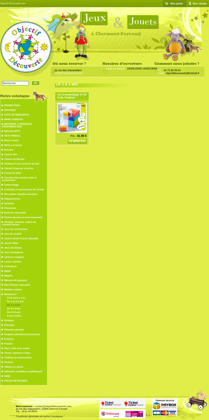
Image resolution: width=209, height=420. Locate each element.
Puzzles (8, 343)
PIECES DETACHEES (15, 380)
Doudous (9, 203)
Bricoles (8, 149)
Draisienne (10, 208)
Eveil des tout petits (15, 212)
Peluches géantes (14, 329)
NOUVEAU (10, 110)
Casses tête (10, 154)
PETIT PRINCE (12, 136)
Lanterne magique (14, 257)
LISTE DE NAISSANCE (16, 114)
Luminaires (10, 266)
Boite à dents (11, 140)
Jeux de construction (16, 229)
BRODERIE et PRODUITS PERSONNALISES (17, 125)
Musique (9, 320)
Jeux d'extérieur (13, 247)
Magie (7, 271)
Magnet (8, 275)
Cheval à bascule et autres (18, 168)
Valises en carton (13, 367)
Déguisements (12, 198)
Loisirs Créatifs (12, 261)
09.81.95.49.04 (29, 411)
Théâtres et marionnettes (18, 357)
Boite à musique (13, 145)
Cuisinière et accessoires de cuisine (24, 189)
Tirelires (8, 362)
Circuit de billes (13, 173)
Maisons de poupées (15, 280)
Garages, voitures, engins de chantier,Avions (19, 223)
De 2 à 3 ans (13, 305)
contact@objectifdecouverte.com (53, 406)
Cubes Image (11, 184)
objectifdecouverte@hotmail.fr (182, 73)
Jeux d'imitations (13, 252)
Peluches (9, 325)
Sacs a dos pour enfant (17, 348)
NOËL (7, 376)
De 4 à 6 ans (13, 312)
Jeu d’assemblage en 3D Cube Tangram (72, 96)
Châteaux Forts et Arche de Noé (21, 163)
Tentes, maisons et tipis (17, 353)
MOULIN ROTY (12, 131)
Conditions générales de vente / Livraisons (39, 416)
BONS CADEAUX (13, 119)
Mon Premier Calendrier (17, 285)
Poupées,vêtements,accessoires (22, 334)
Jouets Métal (11, 243)
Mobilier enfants (13, 289)
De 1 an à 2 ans (15, 301)
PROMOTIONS (12, 105)
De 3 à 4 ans (13, 308)
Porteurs (9, 339)
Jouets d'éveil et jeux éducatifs (21, 238)
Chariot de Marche (14, 159)
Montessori (10, 294)
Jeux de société (13, 233)
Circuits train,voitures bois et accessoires (19, 178)
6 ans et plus (14, 315)
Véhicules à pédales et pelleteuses (23, 371)
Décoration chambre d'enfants (21, 194)
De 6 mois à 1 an (16, 297)
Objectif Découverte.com (12, 3)
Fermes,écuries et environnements (23, 217)
